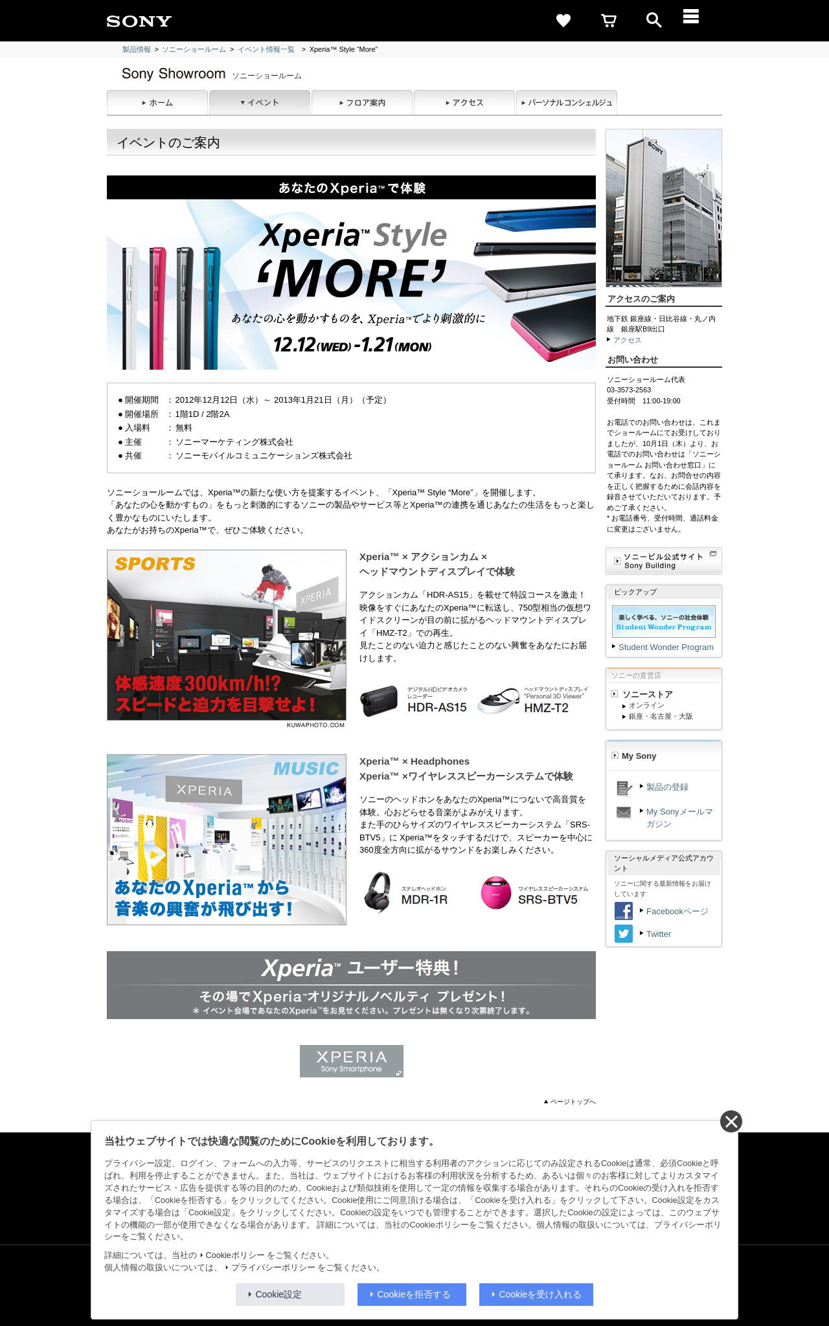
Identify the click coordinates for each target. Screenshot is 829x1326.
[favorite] (563, 20)
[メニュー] (699, 20)
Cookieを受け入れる (540, 1294)
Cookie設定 (279, 1294)
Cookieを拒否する (414, 1294)
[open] (654, 20)
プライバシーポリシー (273, 1267)
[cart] (608, 20)
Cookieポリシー (235, 1255)
